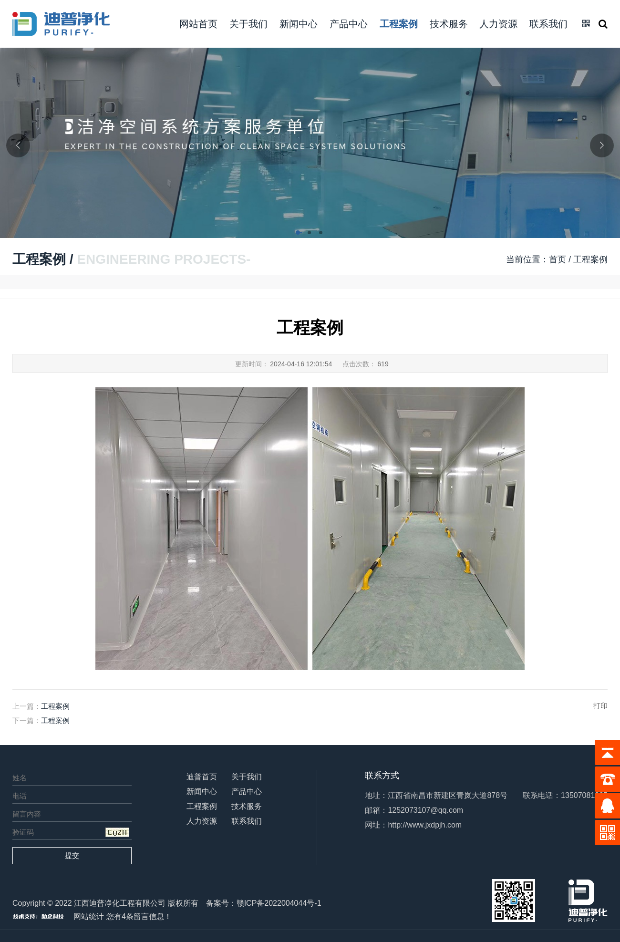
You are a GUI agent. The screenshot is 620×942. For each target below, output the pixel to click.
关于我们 (248, 24)
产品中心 (349, 24)
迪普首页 (201, 777)
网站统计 (88, 916)
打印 (600, 706)
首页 (557, 259)
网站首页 (198, 24)
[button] (298, 233)
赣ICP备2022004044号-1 (279, 903)
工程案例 (399, 24)
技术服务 (449, 24)
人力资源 (498, 24)
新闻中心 (298, 24)
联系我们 (548, 24)
